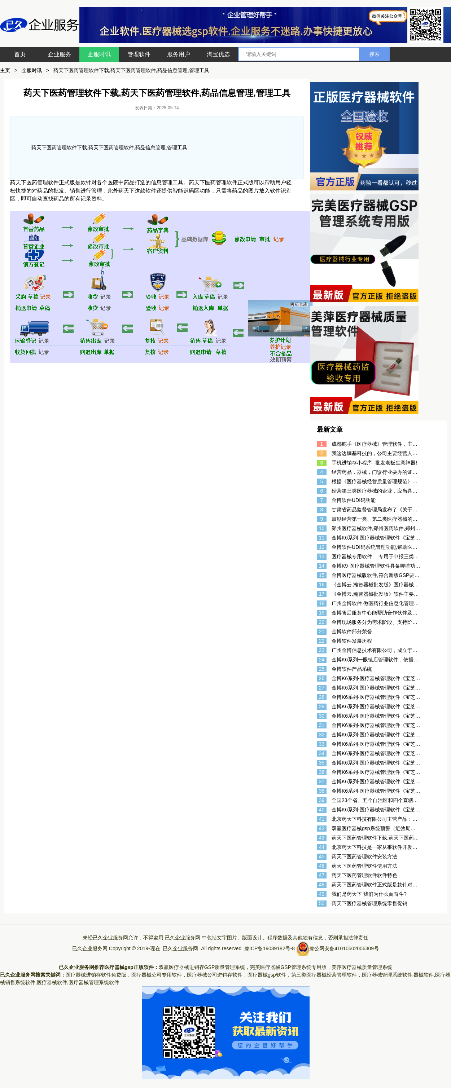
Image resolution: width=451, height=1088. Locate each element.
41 (322, 819)
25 (322, 669)
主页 (5, 70)
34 (322, 753)
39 (322, 800)
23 (322, 650)
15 (322, 575)
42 (322, 828)
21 (322, 631)
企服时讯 (99, 54)
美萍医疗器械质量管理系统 (362, 967)
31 (322, 725)
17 (322, 594)
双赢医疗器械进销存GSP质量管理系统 (202, 967)
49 (322, 894)
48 (322, 884)
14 (322, 566)
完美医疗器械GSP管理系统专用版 (288, 967)
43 (322, 838)
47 (322, 875)
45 (322, 856)
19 (322, 613)
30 (322, 716)
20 (322, 622)
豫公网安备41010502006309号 (344, 948)
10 (322, 528)
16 (322, 584)
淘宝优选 (218, 54)
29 (322, 706)
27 (322, 688)
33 (322, 744)
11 (322, 538)
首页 (20, 54)
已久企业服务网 (182, 938)
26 (322, 678)
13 (322, 556)
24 (322, 659)
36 (322, 772)
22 (322, 641)
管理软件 (138, 54)
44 (322, 847)
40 (322, 809)
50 (322, 903)
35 (322, 763)
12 (322, 547)
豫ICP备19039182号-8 (269, 948)
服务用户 (178, 54)
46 (322, 866)
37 (322, 781)
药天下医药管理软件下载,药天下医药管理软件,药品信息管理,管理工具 (131, 70)
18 (322, 603)
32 (322, 734)
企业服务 (59, 54)
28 (322, 697)
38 (322, 791)
